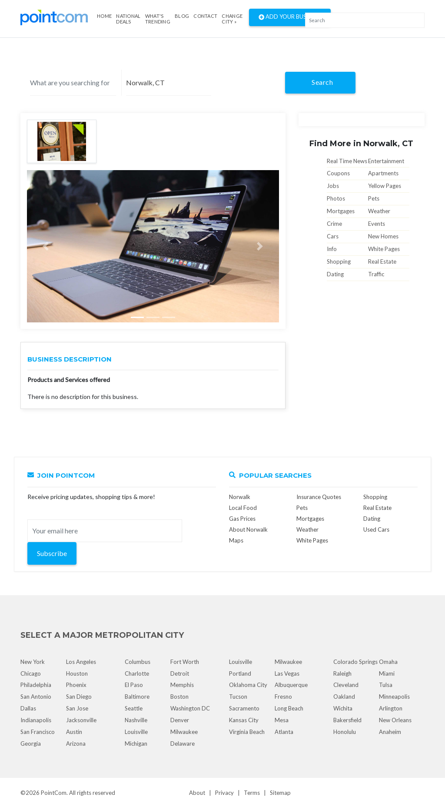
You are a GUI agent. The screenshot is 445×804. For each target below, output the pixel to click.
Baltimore (137, 696)
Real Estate (382, 261)
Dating (335, 274)
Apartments (383, 173)
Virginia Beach (247, 731)
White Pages (384, 248)
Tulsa (385, 684)
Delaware (182, 743)
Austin (74, 731)
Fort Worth (184, 661)
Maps (236, 540)
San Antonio (35, 696)
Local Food (243, 507)
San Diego (79, 696)
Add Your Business (290, 17)
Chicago (30, 673)
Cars (333, 236)
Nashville (136, 720)
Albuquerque (291, 684)
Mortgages (341, 211)
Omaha (388, 661)
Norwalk (239, 496)
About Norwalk (248, 529)
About (197, 792)
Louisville (136, 731)
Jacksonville (81, 720)
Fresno (283, 696)
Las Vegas (287, 673)
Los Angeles (81, 661)
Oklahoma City (248, 684)
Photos (336, 198)
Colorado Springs (355, 661)
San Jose (77, 708)
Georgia (30, 743)
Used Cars (376, 529)
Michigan (136, 743)
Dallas (28, 708)
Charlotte (137, 673)
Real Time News (347, 160)
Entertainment (386, 160)
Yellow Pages (384, 185)
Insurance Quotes (318, 496)
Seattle (134, 708)
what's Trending (157, 18)
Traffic (376, 274)
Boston (179, 696)
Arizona (76, 743)
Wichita (342, 708)
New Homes (383, 236)
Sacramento (244, 708)
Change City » (232, 18)
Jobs (333, 185)
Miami (387, 673)
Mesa (282, 720)
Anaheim (390, 731)
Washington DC (190, 708)
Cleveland (346, 684)
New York (32, 661)
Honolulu (344, 731)
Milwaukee (184, 731)
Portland (240, 673)
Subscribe (52, 553)
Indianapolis (35, 720)
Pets (373, 198)
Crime (334, 223)
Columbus (137, 661)
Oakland (344, 696)
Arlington (390, 708)
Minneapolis (394, 696)
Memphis (182, 684)
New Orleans (395, 720)
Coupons (338, 173)
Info (332, 248)
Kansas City (244, 720)
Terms (252, 792)
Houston (77, 673)
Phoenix (76, 684)
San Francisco (37, 731)
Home (104, 16)
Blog (182, 16)
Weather (379, 211)
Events (376, 223)
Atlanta (284, 731)
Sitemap (280, 792)
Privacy (224, 792)
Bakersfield (347, 720)
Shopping (339, 261)
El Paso (134, 684)
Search (322, 82)
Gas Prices (242, 518)
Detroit (179, 673)
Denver (179, 720)
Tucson (238, 696)
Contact (205, 16)
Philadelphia (35, 684)
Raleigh (342, 673)
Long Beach (289, 708)
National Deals (128, 18)
